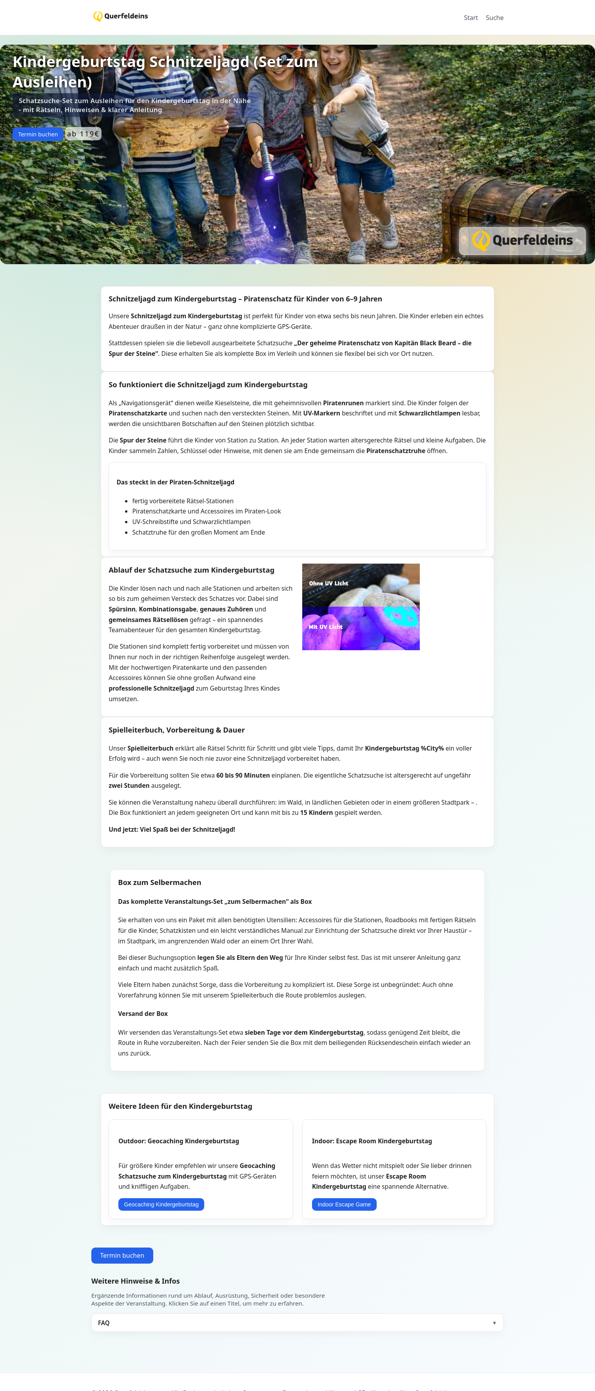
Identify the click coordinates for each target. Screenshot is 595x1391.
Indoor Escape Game (344, 1204)
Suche (495, 17)
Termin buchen (38, 134)
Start (471, 17)
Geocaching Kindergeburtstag (161, 1204)
